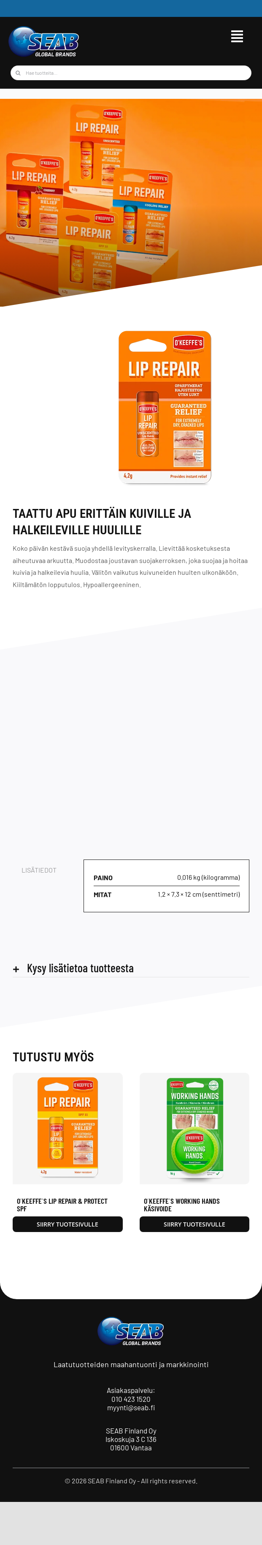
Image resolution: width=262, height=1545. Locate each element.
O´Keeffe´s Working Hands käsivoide (182, 1204)
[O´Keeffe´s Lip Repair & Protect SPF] (68, 1077)
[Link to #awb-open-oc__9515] (237, 36)
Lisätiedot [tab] (39, 870)
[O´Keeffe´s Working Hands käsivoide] (195, 1077)
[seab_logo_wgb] (44, 28)
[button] (131, 968)
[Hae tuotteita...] (131, 72)
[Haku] (18, 72)
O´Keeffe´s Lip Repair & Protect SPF (62, 1204)
